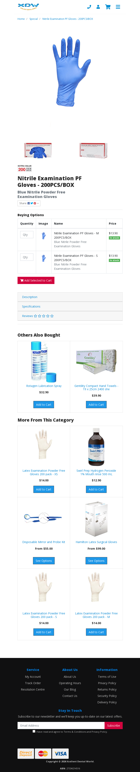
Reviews (38, 316)
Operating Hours (70, 683)
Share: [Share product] (28, 203)
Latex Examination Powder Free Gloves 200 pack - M (96, 615)
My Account (33, 677)
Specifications (31, 306)
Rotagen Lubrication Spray (43, 386)
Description (29, 297)
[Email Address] (61, 725)
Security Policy (107, 696)
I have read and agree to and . (70, 731)
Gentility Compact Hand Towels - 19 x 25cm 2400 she (96, 387)
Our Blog (70, 689)
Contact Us (69, 696)
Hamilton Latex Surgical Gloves (96, 542)
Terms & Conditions (75, 731)
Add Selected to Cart (36, 280)
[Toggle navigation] (118, 7)
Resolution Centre (33, 689)
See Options (44, 561)
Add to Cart (43, 405)
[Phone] (89, 7)
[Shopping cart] (107, 7)
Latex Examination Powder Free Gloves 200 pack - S (43, 615)
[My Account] (98, 7)
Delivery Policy (107, 702)
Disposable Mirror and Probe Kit (43, 542)
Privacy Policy (107, 683)
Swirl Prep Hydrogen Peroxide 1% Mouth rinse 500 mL (96, 472)
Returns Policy (107, 689)
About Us (70, 677)
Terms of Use (107, 677)
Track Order (33, 683)
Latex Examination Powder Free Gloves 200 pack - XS (43, 472)
